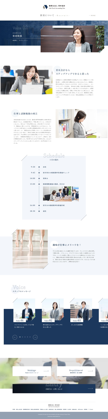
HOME (14, 409)
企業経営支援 (51, 409)
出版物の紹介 (74, 409)
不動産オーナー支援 (44, 409)
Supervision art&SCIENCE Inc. (54, 416)
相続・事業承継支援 (58, 409)
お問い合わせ (80, 409)
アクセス (91, 409)
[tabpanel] (24, 314)
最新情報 (64, 409)
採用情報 (85, 409)
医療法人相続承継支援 (35, 409)
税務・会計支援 (19, 409)
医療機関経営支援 (26, 409)
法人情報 (69, 409)
